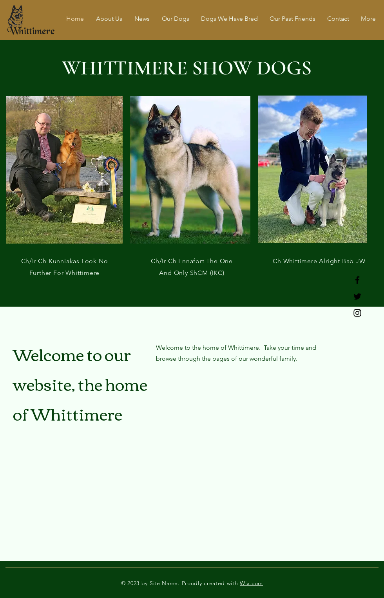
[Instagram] (357, 313)
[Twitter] (357, 296)
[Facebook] (357, 280)
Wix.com (251, 583)
